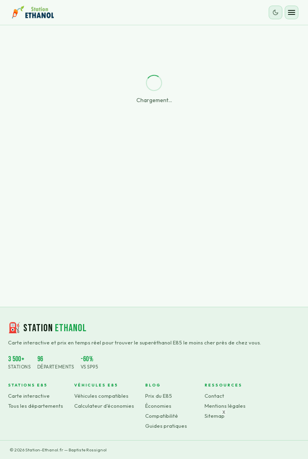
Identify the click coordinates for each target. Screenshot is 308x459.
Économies (158, 406)
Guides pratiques (166, 426)
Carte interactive (29, 396)
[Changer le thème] (275, 12)
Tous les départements (35, 406)
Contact (214, 396)
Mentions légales (225, 406)
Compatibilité (161, 416)
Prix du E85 (158, 396)
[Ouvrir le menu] (291, 12)
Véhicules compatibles (101, 396)
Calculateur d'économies (104, 406)
